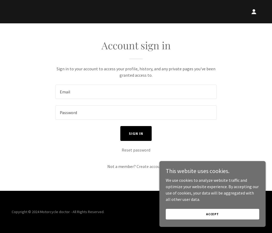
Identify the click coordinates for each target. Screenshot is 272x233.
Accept (212, 214)
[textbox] (136, 92)
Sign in (136, 133)
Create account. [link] (151, 166)
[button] (254, 11)
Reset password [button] (136, 150)
